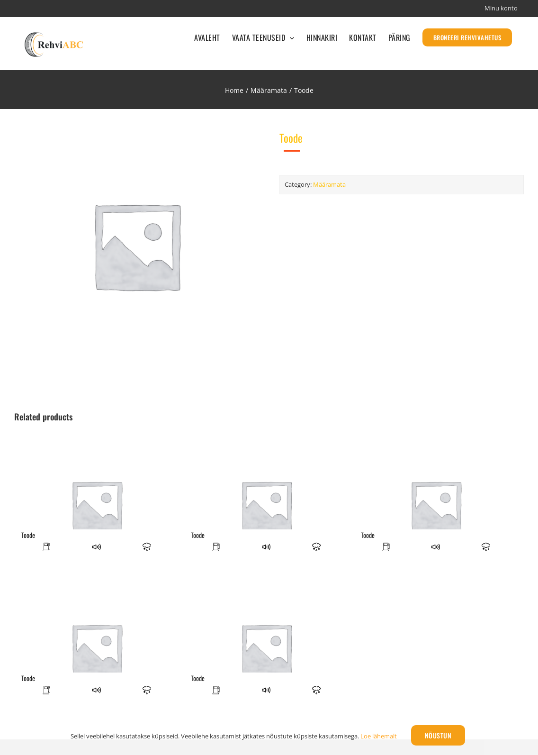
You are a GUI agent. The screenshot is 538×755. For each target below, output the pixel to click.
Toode (28, 535)
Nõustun (438, 735)
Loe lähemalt (378, 736)
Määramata (329, 184)
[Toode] (96, 506)
